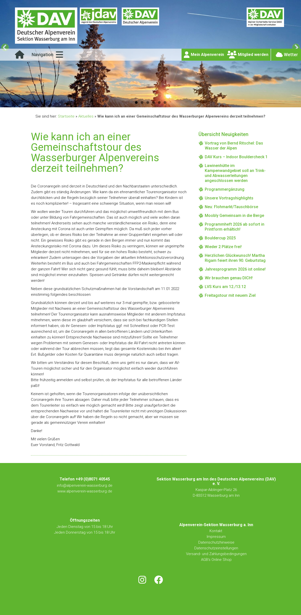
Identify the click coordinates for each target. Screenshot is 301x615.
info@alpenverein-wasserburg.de (84, 485)
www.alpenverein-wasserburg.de (84, 491)
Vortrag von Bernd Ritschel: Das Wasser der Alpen (234, 146)
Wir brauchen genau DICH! (229, 278)
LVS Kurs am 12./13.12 (225, 286)
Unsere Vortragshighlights (229, 198)
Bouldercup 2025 (220, 238)
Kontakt (216, 531)
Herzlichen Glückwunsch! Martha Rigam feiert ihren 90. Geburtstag (235, 258)
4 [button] (153, 102)
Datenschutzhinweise (216, 542)
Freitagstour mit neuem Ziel (230, 295)
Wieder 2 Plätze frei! (223, 246)
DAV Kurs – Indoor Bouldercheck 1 (236, 156)
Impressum (216, 536)
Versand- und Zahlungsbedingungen (216, 554)
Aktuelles (86, 116)
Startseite (66, 116)
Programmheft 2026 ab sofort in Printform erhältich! (234, 227)
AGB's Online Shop (216, 559)
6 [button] (165, 102)
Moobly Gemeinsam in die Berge (234, 215)
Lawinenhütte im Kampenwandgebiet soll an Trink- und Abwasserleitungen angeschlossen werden (235, 173)
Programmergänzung (224, 189)
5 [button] (159, 102)
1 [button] (136, 102)
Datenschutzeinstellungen (216, 548)
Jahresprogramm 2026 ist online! (235, 269)
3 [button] (147, 102)
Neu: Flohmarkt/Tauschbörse (231, 206)
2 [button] (142, 102)
